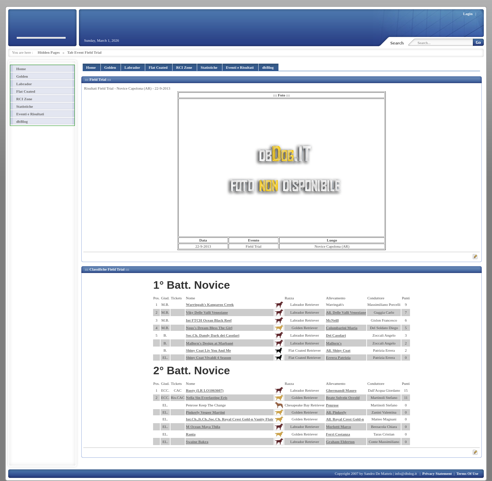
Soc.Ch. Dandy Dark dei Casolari (212, 335)
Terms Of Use (467, 473)
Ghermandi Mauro (341, 390)
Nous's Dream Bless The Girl (209, 328)
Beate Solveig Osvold (342, 397)
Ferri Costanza (338, 434)
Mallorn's (334, 343)
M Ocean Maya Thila (203, 427)
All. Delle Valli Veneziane (346, 312)
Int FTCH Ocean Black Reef (209, 320)
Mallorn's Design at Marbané (209, 343)
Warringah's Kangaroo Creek (210, 304)
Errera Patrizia (338, 357)
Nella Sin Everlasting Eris (206, 397)
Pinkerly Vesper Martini (205, 412)
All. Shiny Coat (338, 350)
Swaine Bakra (197, 442)
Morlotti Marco (338, 427)
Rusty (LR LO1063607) (204, 390)
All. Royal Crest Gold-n (345, 419)
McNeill (332, 320)
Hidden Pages (48, 52)
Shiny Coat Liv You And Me (208, 350)
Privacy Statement (437, 473)
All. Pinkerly (336, 412)
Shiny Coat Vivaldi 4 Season (208, 357)
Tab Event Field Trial (84, 52)
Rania (190, 434)
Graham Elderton (340, 442)
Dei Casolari (336, 335)
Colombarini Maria (341, 328)
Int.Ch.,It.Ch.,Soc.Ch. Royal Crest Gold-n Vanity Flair (229, 419)
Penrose (332, 405)
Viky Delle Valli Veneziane (207, 312)
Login (468, 14)
